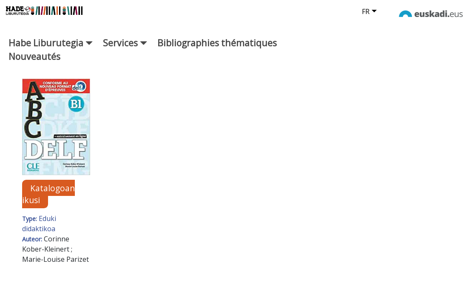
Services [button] (125, 46)
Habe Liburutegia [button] (51, 46)
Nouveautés (34, 60)
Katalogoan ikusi (48, 198)
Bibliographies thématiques (217, 46)
